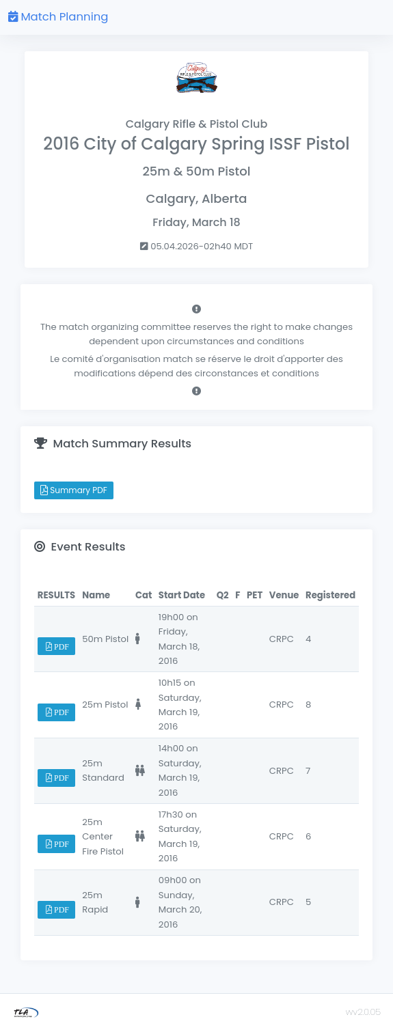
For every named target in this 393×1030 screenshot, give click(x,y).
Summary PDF (73, 490)
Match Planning (58, 17)
